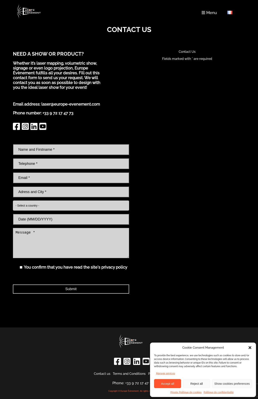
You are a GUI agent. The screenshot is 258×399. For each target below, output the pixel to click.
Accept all (167, 383)
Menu (209, 12)
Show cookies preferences (232, 383)
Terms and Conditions (129, 374)
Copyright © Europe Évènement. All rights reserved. (133, 391)
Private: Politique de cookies (186, 392)
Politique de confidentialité (219, 392)
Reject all (196, 383)
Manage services (165, 373)
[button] (250, 348)
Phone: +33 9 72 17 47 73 (133, 383)
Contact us (102, 374)
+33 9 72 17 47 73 (57, 113)
